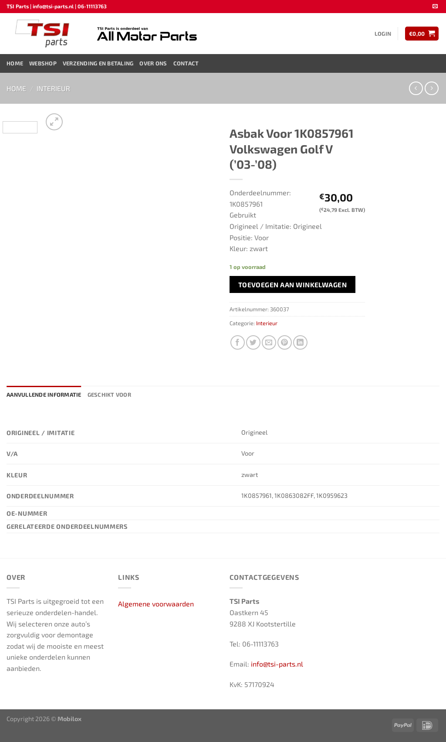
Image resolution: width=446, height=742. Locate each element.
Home (15, 63)
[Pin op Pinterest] (284, 342)
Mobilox (69, 718)
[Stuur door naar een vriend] (269, 342)
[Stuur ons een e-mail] (435, 6)
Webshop (43, 63)
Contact (186, 63)
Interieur (53, 88)
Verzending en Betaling (98, 63)
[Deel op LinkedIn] (300, 342)
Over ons (153, 63)
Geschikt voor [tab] (109, 394)
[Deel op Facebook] (237, 342)
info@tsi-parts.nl (277, 664)
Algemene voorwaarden (156, 603)
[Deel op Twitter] (253, 342)
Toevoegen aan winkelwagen (292, 284)
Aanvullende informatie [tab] (44, 394)
